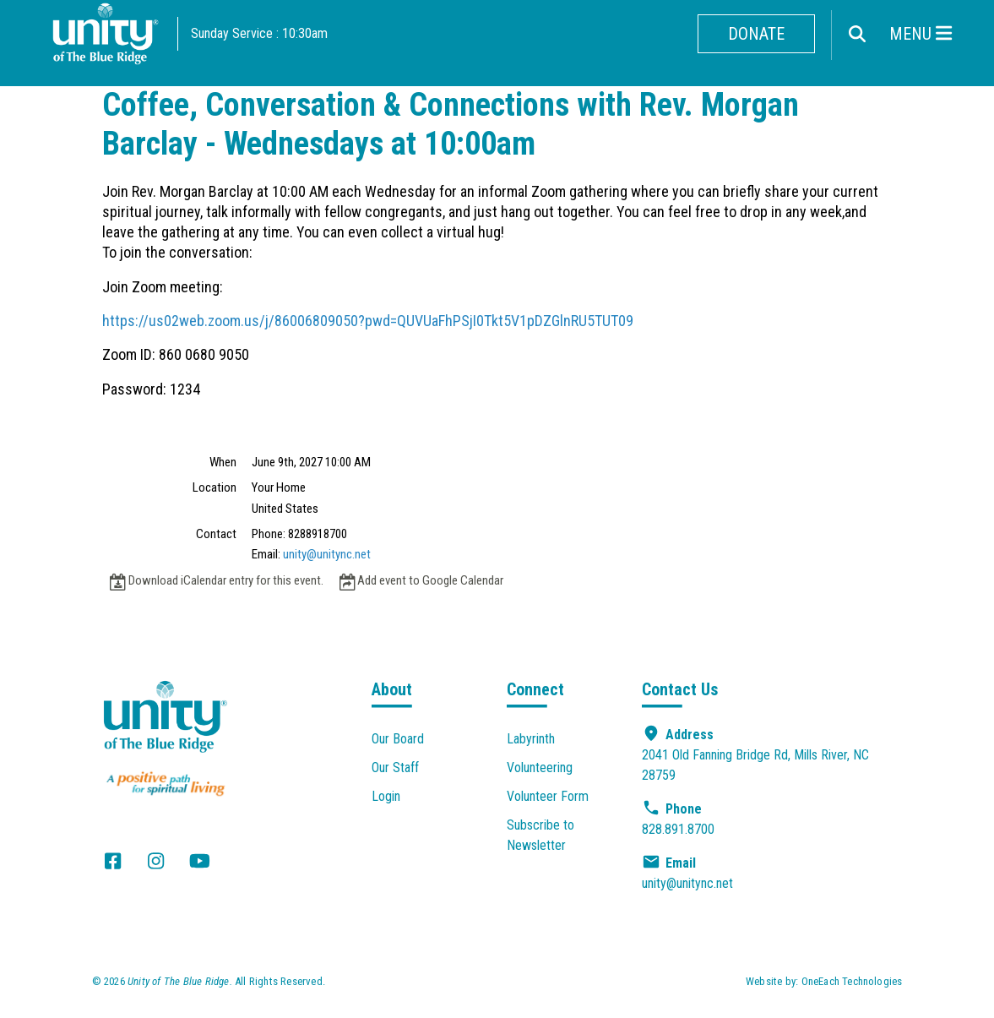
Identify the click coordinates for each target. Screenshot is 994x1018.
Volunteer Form (548, 796)
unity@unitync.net (327, 554)
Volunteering (540, 767)
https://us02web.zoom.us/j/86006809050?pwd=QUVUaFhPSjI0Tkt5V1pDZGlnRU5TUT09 (367, 320)
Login (386, 796)
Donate (756, 34)
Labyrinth (531, 739)
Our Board (398, 739)
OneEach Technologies (852, 981)
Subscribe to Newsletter (540, 835)
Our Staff (395, 767)
